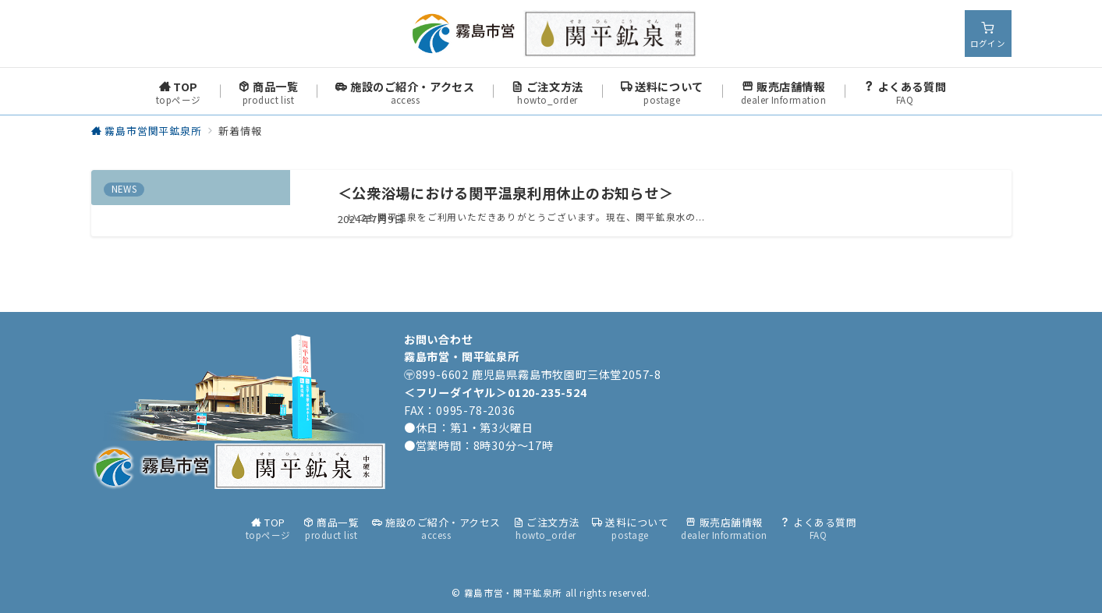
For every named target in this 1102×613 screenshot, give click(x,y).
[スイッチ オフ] (988, 33)
